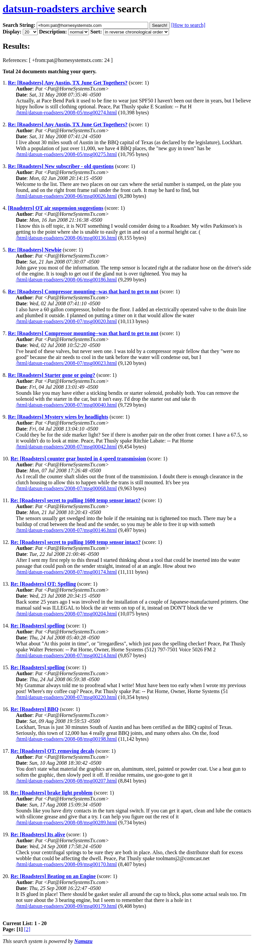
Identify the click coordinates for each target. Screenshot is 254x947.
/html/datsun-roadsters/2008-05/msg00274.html (66, 112)
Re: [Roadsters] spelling (38, 625)
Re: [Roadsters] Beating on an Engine (53, 876)
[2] (27, 929)
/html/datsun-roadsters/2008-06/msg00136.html (66, 238)
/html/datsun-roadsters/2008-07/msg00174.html (66, 572)
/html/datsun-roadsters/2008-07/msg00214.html (66, 655)
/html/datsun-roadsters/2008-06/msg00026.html (66, 196)
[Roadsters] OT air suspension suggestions (55, 208)
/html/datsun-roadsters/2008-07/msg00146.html (66, 530)
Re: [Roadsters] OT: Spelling (43, 584)
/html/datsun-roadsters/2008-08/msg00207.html (66, 781)
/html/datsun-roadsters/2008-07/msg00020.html (66, 321)
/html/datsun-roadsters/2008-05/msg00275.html (66, 154)
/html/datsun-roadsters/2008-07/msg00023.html (66, 363)
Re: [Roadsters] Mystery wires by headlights (58, 417)
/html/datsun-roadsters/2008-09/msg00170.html (66, 864)
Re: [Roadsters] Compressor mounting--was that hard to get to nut (83, 291)
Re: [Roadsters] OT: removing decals (52, 751)
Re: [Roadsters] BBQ (35, 709)
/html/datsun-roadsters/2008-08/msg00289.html (66, 822)
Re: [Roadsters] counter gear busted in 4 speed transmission (78, 458)
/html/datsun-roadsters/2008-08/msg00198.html (66, 739)
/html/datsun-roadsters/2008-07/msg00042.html (66, 446)
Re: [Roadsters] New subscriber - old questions (61, 166)
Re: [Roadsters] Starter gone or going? (51, 375)
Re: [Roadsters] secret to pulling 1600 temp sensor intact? (75, 500)
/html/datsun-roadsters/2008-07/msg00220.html (66, 697)
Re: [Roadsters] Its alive (38, 834)
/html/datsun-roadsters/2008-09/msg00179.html (66, 906)
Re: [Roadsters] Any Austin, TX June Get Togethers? (68, 83)
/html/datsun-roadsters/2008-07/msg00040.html (66, 405)
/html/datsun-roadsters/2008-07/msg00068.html (66, 488)
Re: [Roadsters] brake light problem (52, 793)
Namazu (83, 941)
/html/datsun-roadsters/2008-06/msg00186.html (66, 279)
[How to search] (188, 25)
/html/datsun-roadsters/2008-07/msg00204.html (66, 614)
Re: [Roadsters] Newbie (35, 250)
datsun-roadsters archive (59, 9)
